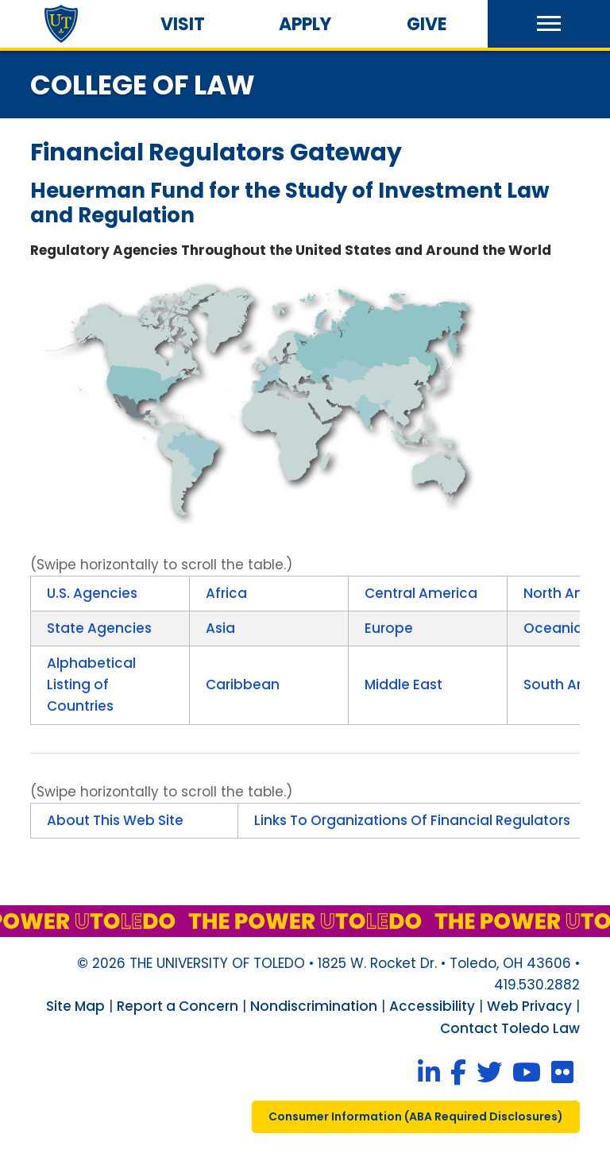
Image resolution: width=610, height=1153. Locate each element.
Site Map (75, 1006)
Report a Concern (177, 1006)
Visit (182, 24)
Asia (220, 628)
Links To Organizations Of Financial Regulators (412, 820)
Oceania (553, 628)
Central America (421, 593)
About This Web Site (115, 820)
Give (427, 24)
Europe (389, 628)
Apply (305, 24)
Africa (226, 593)
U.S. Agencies (92, 593)
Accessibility (432, 1006)
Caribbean (243, 684)
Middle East (403, 684)
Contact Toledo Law (510, 1028)
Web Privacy (529, 1006)
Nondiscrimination (313, 1006)
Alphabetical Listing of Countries (91, 684)
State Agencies (99, 628)
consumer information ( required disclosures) (415, 1116)
